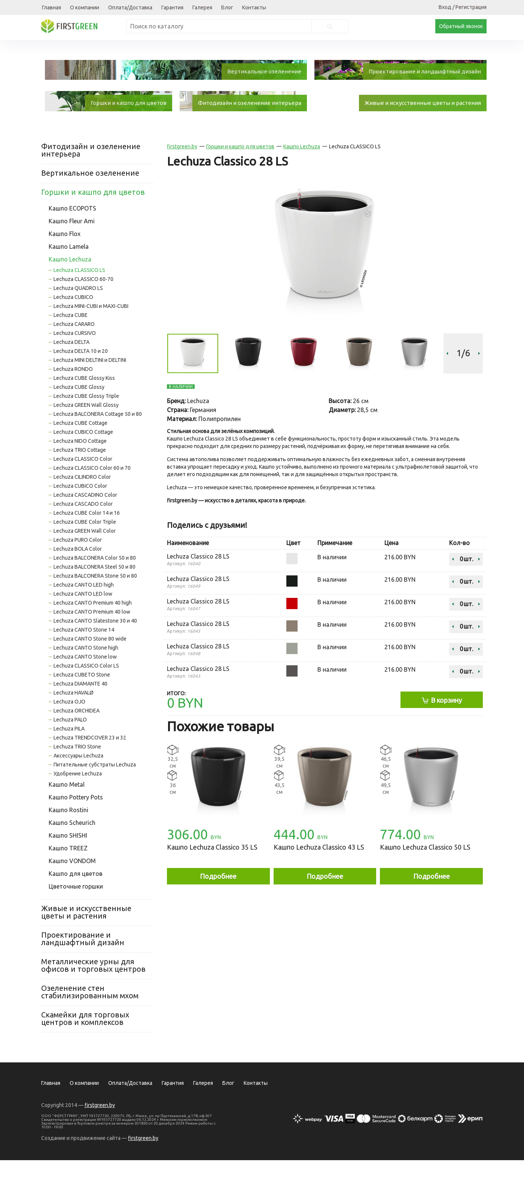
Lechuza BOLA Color (78, 584)
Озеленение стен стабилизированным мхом (89, 1027)
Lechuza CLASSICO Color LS (86, 701)
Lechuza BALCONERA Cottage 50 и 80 (98, 449)
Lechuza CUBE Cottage (80, 458)
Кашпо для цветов (76, 908)
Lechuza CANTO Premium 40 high (93, 638)
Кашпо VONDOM (72, 895)
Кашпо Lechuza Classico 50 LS (425, 882)
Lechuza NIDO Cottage (80, 476)
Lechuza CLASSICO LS (79, 305)
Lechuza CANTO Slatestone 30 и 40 (95, 656)
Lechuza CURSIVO (75, 368)
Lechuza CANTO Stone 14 (84, 665)
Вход (445, 7)
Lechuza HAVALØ (74, 727)
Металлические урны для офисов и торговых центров (93, 1000)
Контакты (254, 7)
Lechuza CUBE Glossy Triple (86, 431)
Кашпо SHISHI (68, 870)
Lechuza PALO (70, 754)
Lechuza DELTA (71, 377)
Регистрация (471, 7)
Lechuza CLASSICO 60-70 (83, 314)
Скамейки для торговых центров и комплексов (85, 1053)
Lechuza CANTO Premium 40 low (92, 647)
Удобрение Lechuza (78, 808)
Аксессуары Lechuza (78, 790)
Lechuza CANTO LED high (84, 620)
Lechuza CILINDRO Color (82, 512)
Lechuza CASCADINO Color (85, 530)
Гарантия (172, 7)
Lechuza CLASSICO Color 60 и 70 (92, 503)
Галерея (202, 7)
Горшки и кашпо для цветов (93, 227)
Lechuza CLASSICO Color (83, 494)
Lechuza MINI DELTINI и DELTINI (90, 395)
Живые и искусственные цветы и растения (86, 947)
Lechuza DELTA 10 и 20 (81, 386)
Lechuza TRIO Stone (77, 781)
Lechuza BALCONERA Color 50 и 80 (95, 593)
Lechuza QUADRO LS (78, 323)
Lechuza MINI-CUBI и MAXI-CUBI (91, 341)
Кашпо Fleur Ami (72, 255)
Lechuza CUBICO (73, 332)
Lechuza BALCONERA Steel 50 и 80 (94, 602)
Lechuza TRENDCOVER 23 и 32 (90, 772)
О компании (84, 7)
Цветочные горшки (76, 921)
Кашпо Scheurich (72, 857)
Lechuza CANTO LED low (83, 629)
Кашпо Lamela (69, 281)
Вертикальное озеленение (90, 207)
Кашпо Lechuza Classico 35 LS (212, 882)
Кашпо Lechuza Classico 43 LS (319, 882)
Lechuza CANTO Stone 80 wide (90, 674)
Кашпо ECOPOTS (72, 243)
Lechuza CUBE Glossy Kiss (84, 413)
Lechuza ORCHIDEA (77, 745)
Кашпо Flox (64, 268)
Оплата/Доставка (130, 7)
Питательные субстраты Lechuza (95, 799)
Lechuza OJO (69, 736)
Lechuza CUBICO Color (80, 521)
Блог (227, 7)
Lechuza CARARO (74, 359)
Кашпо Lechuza (70, 294)
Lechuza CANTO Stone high (86, 683)
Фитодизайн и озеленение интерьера (90, 185)
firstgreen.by (182, 181)
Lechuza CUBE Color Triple (85, 557)
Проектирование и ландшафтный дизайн (82, 973)
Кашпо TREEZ (68, 883)
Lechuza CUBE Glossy (79, 422)
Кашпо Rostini (68, 844)
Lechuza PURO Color (78, 575)
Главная (51, 7)
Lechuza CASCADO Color (83, 539)
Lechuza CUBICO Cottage (83, 467)
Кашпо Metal (67, 819)
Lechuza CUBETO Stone (82, 710)
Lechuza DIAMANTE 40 (80, 718)
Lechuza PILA (69, 763)
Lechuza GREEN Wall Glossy (86, 440)
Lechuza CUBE (71, 350)
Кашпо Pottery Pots (76, 832)
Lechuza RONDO (73, 404)
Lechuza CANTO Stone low (85, 692)
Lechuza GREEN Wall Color (85, 566)
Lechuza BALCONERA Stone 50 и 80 (95, 611)
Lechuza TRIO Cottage (80, 485)
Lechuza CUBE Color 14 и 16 (87, 548)
